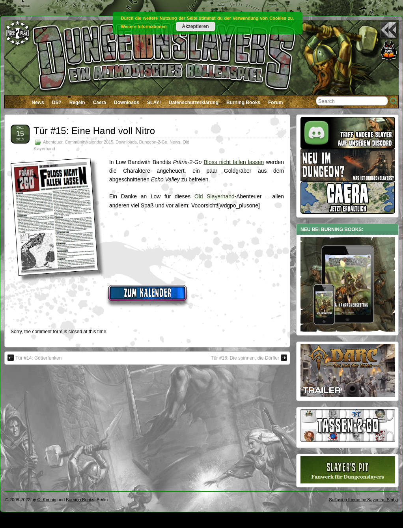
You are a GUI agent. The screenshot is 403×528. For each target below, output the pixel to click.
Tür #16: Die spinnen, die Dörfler (249, 357)
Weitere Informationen (144, 26)
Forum (275, 102)
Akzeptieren (195, 26)
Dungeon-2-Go (153, 142)
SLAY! (154, 102)
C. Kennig (46, 499)
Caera (99, 102)
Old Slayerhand (214, 196)
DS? (57, 102)
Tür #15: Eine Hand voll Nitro (94, 130)
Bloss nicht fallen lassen (234, 162)
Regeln (77, 102)
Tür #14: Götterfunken (34, 357)
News (38, 102)
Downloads (126, 102)
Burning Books (243, 102)
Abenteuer (52, 142)
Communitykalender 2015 (89, 142)
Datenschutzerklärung (193, 102)
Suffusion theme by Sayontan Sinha (363, 499)
